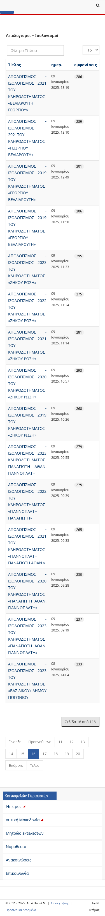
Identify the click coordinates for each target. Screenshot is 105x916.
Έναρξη (15, 741)
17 (45, 753)
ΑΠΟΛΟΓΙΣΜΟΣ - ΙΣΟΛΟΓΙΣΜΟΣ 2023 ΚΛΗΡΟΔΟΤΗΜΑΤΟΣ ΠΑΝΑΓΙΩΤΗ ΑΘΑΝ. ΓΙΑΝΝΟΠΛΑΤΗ (27, 460)
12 (71, 741)
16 (33, 753)
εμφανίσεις (85, 64)
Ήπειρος (16, 806)
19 (67, 753)
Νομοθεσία (16, 846)
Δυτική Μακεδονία (25, 819)
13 (83, 741)
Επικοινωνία (17, 873)
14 (11, 753)
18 (55, 753)
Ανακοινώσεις (18, 860)
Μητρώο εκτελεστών (24, 833)
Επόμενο (16, 765)
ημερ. (56, 64)
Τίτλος (14, 64)
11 (60, 741)
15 (22, 753)
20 (78, 753)
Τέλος (34, 765)
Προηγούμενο (39, 741)
